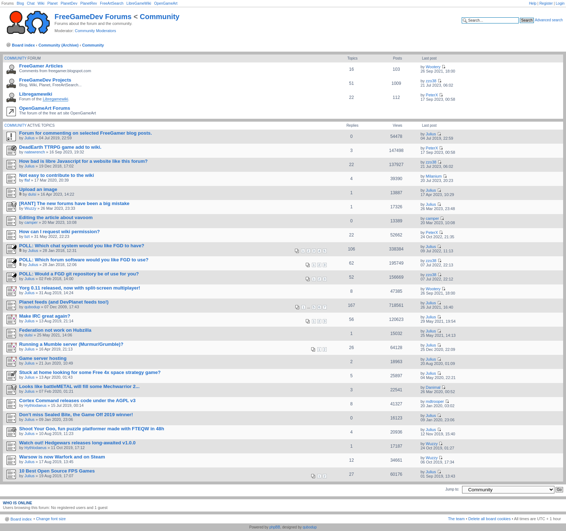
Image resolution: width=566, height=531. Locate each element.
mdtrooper (435, 401)
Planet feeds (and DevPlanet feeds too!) (64, 302)
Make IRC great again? (44, 316)
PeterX (432, 95)
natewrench (35, 152)
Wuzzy (30, 208)
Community (159, 17)
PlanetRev (88, 3)
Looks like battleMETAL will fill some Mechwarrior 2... (79, 386)
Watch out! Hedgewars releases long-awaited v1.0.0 (77, 442)
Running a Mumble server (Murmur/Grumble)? (71, 344)
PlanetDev (69, 3)
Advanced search (549, 20)
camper (31, 222)
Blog (20, 3)
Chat (31, 3)
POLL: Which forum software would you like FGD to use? (83, 259)
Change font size (51, 519)
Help (532, 3)
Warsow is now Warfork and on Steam (62, 457)
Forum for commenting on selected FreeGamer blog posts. (85, 133)
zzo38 (431, 81)
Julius (30, 138)
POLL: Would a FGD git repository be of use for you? (79, 274)
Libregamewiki (35, 94)
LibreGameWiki (138, 3)
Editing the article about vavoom (56, 217)
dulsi (32, 194)
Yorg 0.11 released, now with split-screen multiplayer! (79, 288)
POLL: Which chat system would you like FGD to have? (81, 245)
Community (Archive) (58, 45)
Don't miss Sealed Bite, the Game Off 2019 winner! (76, 414)
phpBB (274, 527)
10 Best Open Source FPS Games (57, 471)
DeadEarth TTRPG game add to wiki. (60, 147)
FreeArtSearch (111, 3)
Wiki (41, 3)
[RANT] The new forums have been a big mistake (74, 203)
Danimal (433, 387)
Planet (52, 3)
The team (456, 519)
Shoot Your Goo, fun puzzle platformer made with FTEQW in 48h (91, 428)
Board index (23, 45)
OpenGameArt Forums (44, 108)
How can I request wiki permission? (59, 231)
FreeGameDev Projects (45, 80)
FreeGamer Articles (41, 66)
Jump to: (452, 489)
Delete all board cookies (489, 519)
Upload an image (38, 189)
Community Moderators (95, 31)
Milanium (434, 176)
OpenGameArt (165, 3)
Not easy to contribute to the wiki (56, 175)
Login (560, 3)
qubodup (32, 307)
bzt (27, 236)
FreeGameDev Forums (93, 17)
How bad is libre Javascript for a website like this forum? (83, 161)
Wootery (433, 67)
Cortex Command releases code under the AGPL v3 (77, 400)
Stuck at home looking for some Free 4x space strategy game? (90, 372)
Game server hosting (42, 358)
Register (546, 3)
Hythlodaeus (36, 405)
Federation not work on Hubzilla (55, 330)
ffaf (27, 180)
